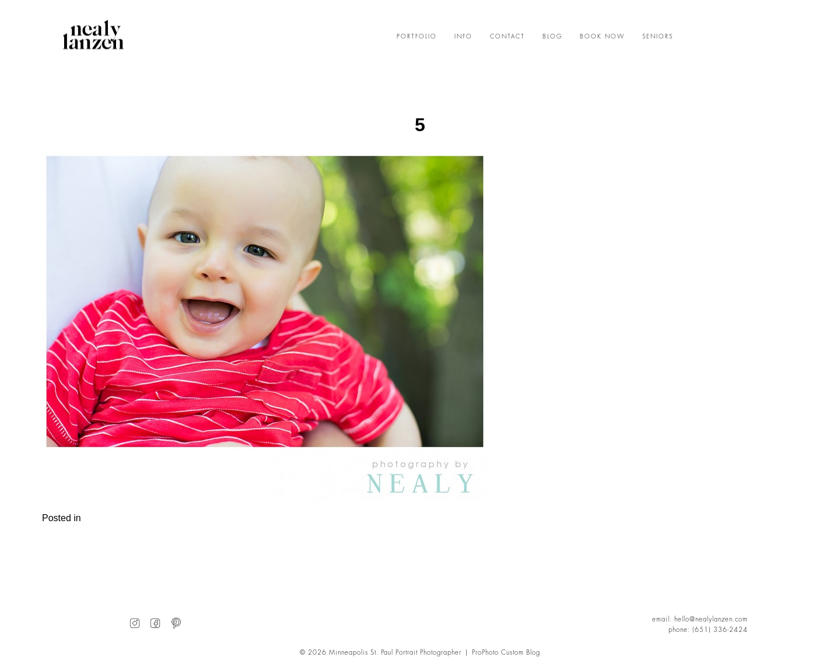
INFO (463, 37)
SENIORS (657, 37)
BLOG (552, 37)
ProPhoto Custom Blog (506, 652)
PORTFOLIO (417, 37)
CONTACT (507, 37)
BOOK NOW (602, 37)
